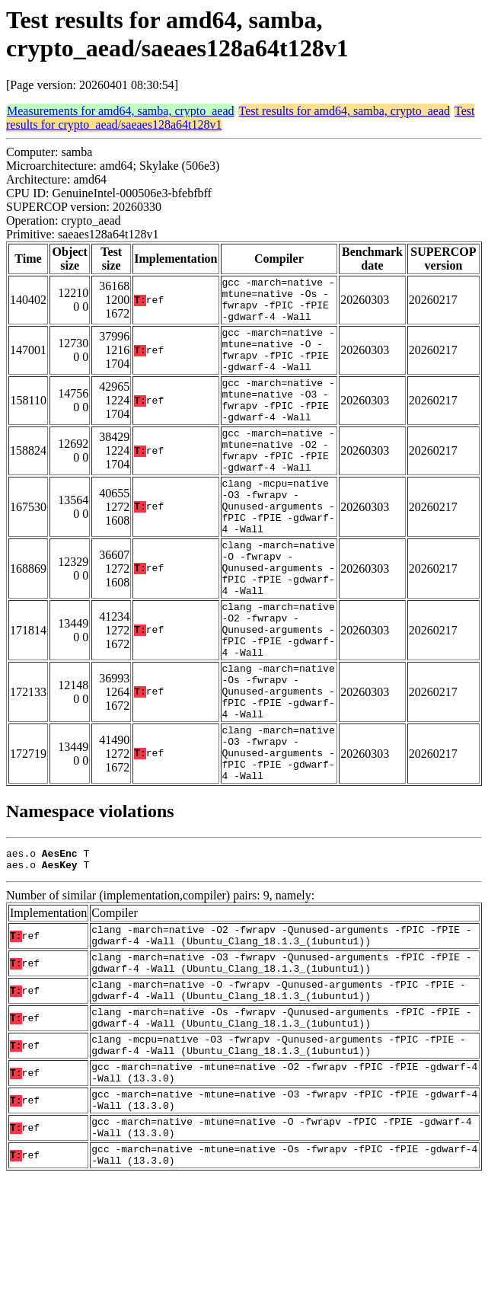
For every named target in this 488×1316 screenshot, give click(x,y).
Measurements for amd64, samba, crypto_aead (120, 110)
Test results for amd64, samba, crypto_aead (344, 110)
